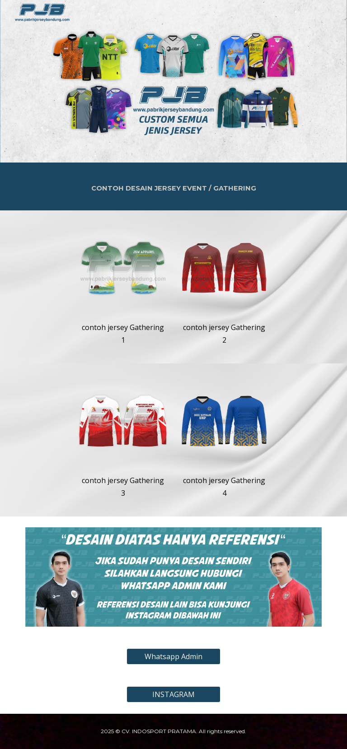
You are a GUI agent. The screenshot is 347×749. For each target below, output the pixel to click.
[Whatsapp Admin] (173, 656)
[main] (173, 186)
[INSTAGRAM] (173, 694)
